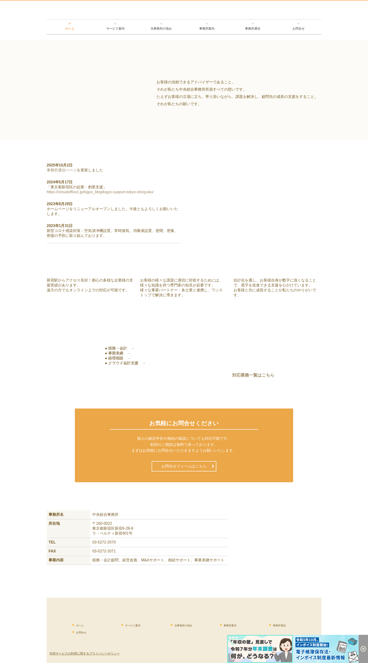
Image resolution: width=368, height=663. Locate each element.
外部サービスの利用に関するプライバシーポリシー (85, 653)
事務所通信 (252, 28)
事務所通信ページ (62, 170)
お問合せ (298, 28)
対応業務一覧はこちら (253, 375)
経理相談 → (119, 358)
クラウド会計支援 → (127, 363)
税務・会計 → (121, 348)
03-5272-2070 (104, 542)
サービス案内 (115, 28)
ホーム (69, 28)
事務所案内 (207, 28)
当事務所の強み (161, 28)
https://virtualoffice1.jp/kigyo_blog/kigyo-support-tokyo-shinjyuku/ (100, 192)
